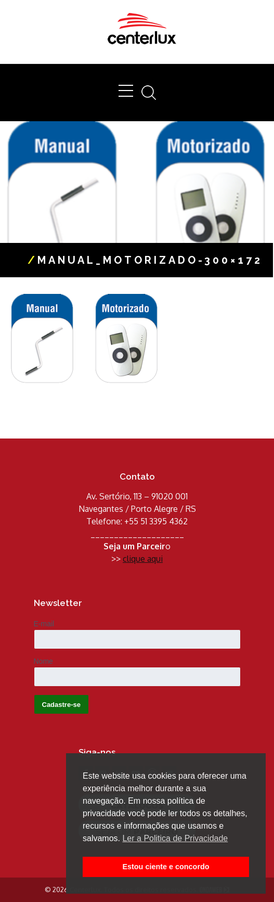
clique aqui (143, 558)
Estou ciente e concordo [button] (165, 866)
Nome (43, 661)
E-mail (44, 624)
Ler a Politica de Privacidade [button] (175, 838)
